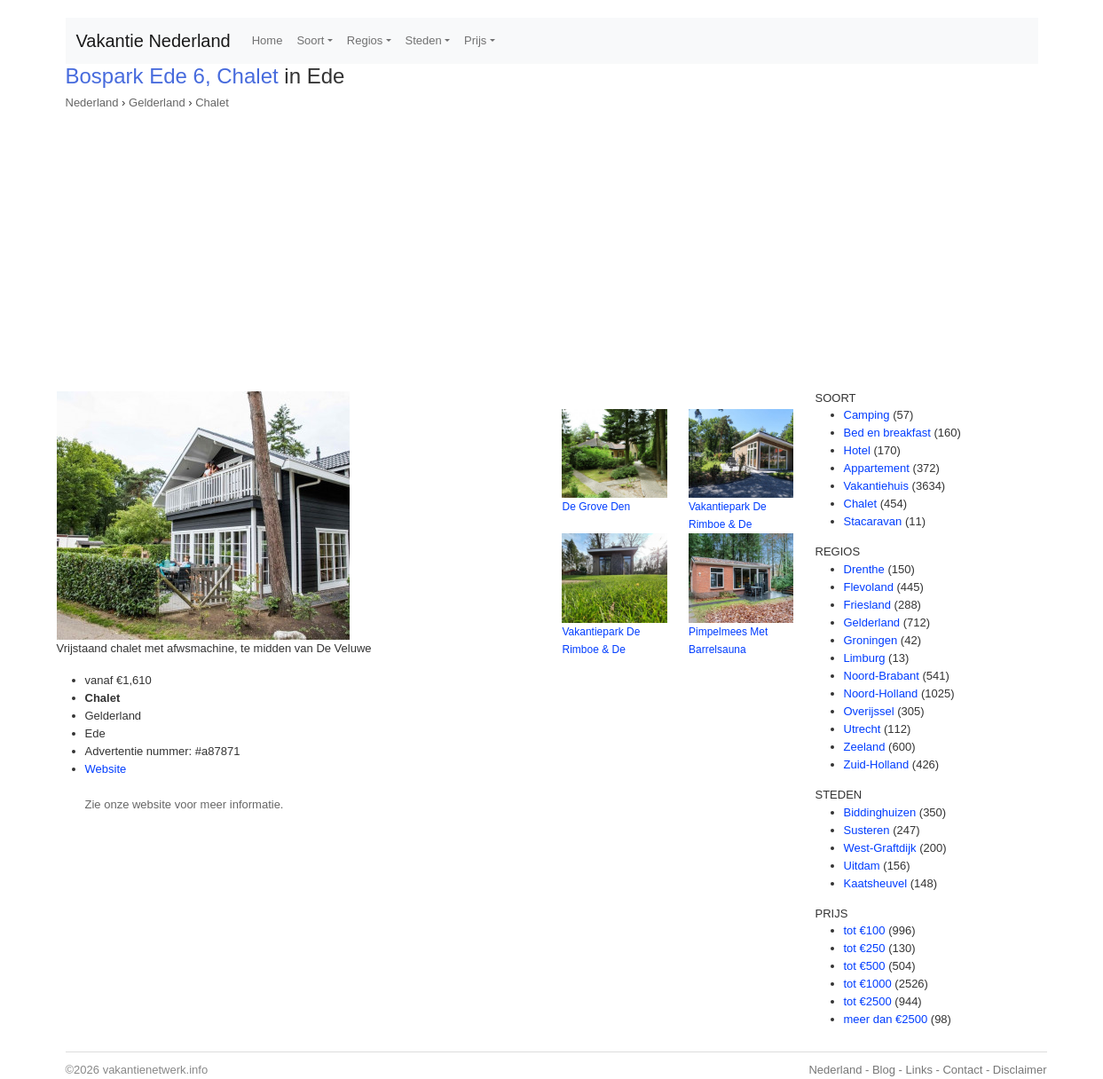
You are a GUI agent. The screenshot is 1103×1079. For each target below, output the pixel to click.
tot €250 (865, 948)
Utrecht (862, 729)
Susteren (867, 830)
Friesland (867, 604)
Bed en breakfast (887, 432)
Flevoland (869, 587)
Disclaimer (1020, 1069)
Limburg (865, 658)
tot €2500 (868, 1001)
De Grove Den (596, 506)
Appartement (877, 468)
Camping (867, 414)
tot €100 (865, 930)
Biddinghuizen (880, 812)
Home (267, 40)
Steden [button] (424, 40)
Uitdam (862, 865)
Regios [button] (364, 40)
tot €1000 (868, 983)
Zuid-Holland (877, 764)
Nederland (92, 102)
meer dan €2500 (886, 1019)
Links (919, 1069)
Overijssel (869, 711)
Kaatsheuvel (876, 883)
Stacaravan (873, 521)
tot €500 (865, 966)
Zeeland (865, 746)
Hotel (857, 450)
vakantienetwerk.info (156, 1069)
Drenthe (864, 569)
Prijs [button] (475, 40)
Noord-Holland (881, 693)
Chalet (212, 102)
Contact (962, 1069)
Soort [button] (310, 40)
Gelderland (157, 102)
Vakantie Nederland (153, 41)
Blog (883, 1069)
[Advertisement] (552, 245)
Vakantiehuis (876, 485)
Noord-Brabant (881, 675)
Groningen (871, 640)
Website (106, 769)
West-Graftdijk (880, 848)
